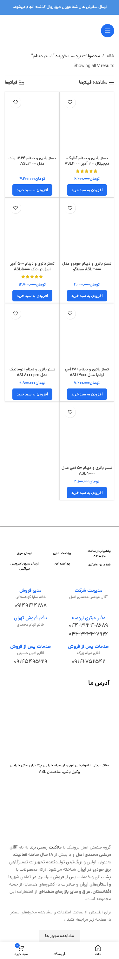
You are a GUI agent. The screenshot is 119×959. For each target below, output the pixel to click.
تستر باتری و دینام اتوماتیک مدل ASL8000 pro (32, 372)
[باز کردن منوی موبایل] (107, 30)
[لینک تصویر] (59, 725)
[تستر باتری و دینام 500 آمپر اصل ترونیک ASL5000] (32, 229)
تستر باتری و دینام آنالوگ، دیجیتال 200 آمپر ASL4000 (87, 161)
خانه (110, 56)
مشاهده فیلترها (93, 82)
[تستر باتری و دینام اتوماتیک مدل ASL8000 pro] (32, 335)
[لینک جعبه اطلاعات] (99, 550)
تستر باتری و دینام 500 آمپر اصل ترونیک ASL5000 (32, 267)
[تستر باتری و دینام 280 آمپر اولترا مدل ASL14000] (86, 335)
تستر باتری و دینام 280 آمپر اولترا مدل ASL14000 (87, 372)
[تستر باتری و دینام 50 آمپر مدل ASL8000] (86, 433)
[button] (87, 190)
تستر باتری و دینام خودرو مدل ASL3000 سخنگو (86, 267)
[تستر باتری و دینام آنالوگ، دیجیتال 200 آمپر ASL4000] (86, 124)
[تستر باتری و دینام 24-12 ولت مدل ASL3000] (32, 124)
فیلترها (11, 82)
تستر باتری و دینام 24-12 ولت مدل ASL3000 (32, 161)
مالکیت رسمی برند (46, 847)
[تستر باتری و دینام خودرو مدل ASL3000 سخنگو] (86, 229)
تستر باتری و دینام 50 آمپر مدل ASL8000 (87, 471)
